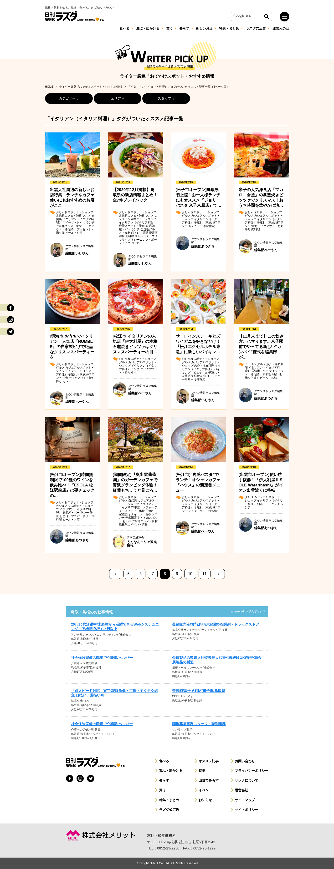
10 (190, 574)
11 (204, 574)
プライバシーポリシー (251, 771)
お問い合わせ (245, 761)
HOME (49, 86)
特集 (202, 771)
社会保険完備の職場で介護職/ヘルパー (102, 658)
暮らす (164, 780)
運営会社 (241, 790)
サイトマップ (245, 800)
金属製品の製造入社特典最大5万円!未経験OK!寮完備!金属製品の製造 (217, 660)
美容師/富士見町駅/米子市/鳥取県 (198, 691)
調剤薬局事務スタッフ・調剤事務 (199, 724)
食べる (164, 761)
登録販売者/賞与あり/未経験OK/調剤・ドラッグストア (215, 624)
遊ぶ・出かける (170, 771)
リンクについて (246, 780)
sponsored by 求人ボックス (248, 611)
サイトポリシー (246, 810)
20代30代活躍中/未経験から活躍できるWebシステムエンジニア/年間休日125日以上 (115, 626)
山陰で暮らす (209, 780)
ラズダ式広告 (169, 810)
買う (162, 790)
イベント (205, 790)
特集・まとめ (169, 800)
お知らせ (205, 800)
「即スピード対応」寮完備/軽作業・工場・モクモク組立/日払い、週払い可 (114, 693)
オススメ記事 (209, 761)
